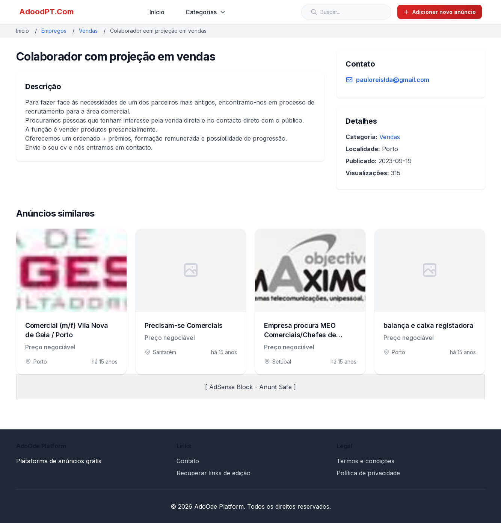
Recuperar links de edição (214, 473)
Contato (188, 461)
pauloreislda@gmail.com (392, 79)
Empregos (53, 30)
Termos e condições (365, 461)
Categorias (206, 12)
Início (156, 12)
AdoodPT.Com (46, 11)
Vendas (88, 30)
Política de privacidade (368, 473)
